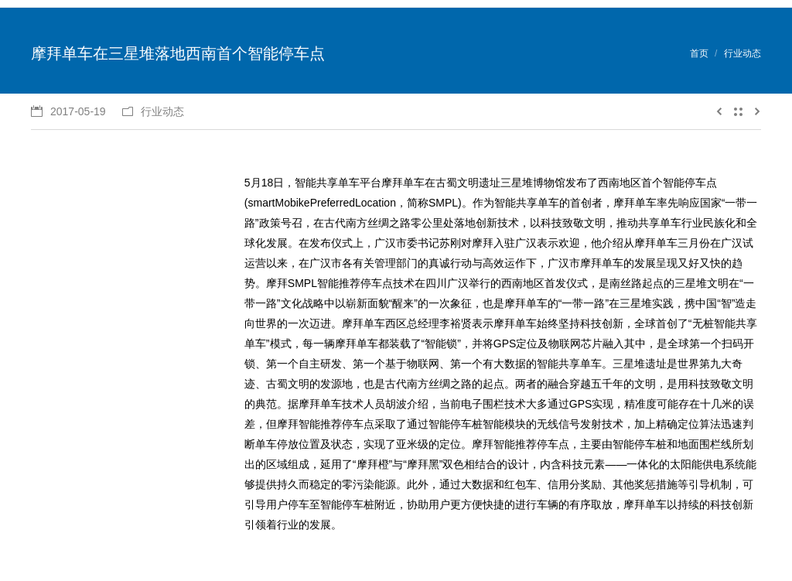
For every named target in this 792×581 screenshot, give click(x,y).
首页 (699, 53)
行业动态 (742, 53)
